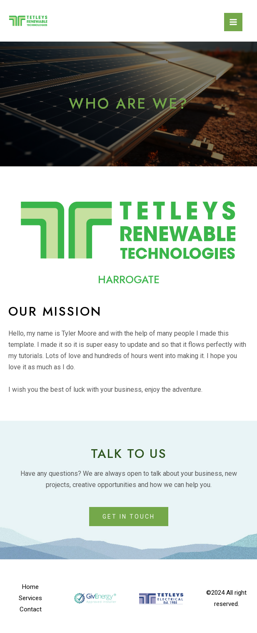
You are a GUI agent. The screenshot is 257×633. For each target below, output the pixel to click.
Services (30, 598)
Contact (31, 609)
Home (30, 587)
